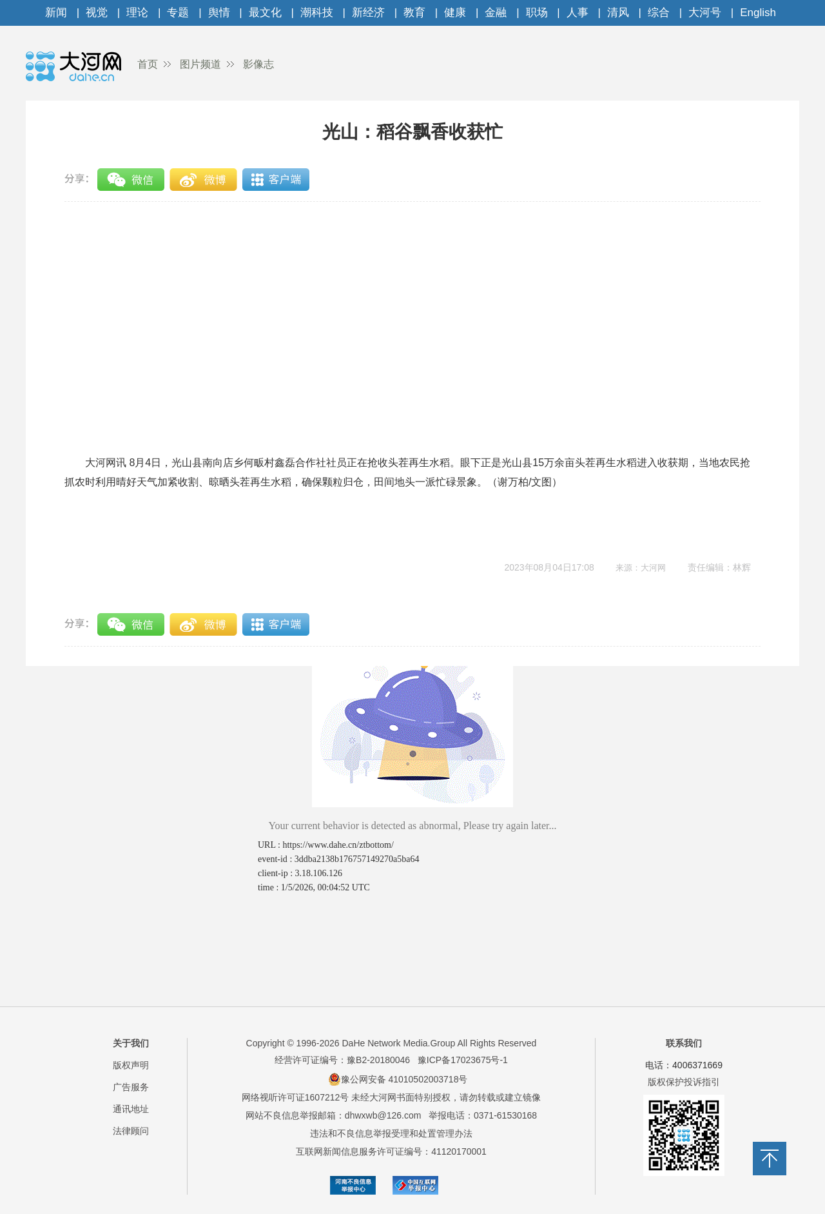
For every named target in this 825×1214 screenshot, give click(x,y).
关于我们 (131, 1043)
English (758, 12)
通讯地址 (131, 1109)
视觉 (97, 12)
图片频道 (200, 64)
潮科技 (316, 12)
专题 (178, 12)
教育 (414, 12)
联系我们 (684, 1043)
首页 (147, 64)
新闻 (56, 12)
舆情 (219, 12)
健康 (455, 12)
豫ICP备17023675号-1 (463, 1060)
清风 (618, 12)
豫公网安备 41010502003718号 (398, 1079)
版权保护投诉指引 (684, 1082)
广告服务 (131, 1087)
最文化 (265, 12)
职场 (537, 12)
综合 (659, 12)
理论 (137, 12)
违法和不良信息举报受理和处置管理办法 (391, 1133)
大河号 (704, 12)
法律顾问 (131, 1131)
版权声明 (131, 1065)
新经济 (368, 12)
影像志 (258, 64)
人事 (577, 12)
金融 (496, 12)
